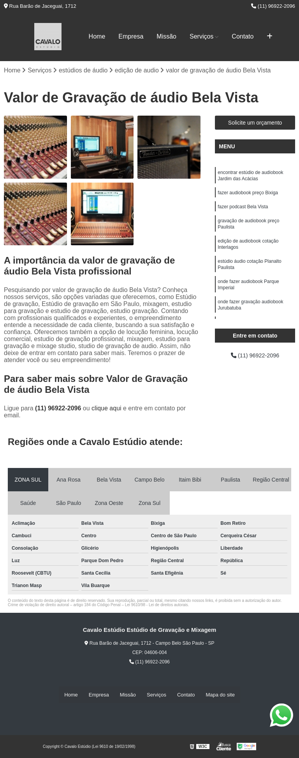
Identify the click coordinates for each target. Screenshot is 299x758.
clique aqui (106, 409)
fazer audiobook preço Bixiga (248, 195)
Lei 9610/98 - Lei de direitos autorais (156, 605)
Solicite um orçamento (255, 123)
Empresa (130, 36)
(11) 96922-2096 (273, 6)
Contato (242, 36)
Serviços (201, 36)
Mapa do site (220, 695)
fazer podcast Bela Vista (243, 210)
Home (97, 36)
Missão (166, 36)
